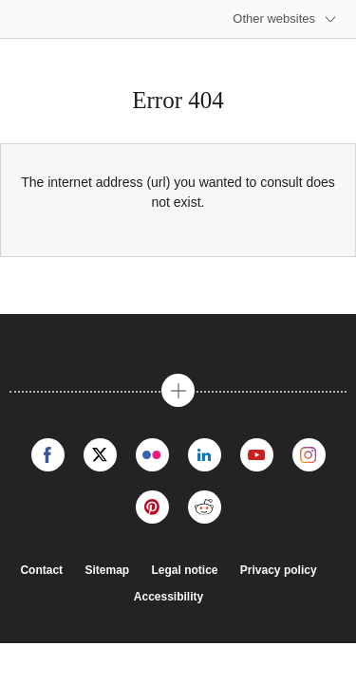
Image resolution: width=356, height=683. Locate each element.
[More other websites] (285, 19)
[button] (178, 390)
